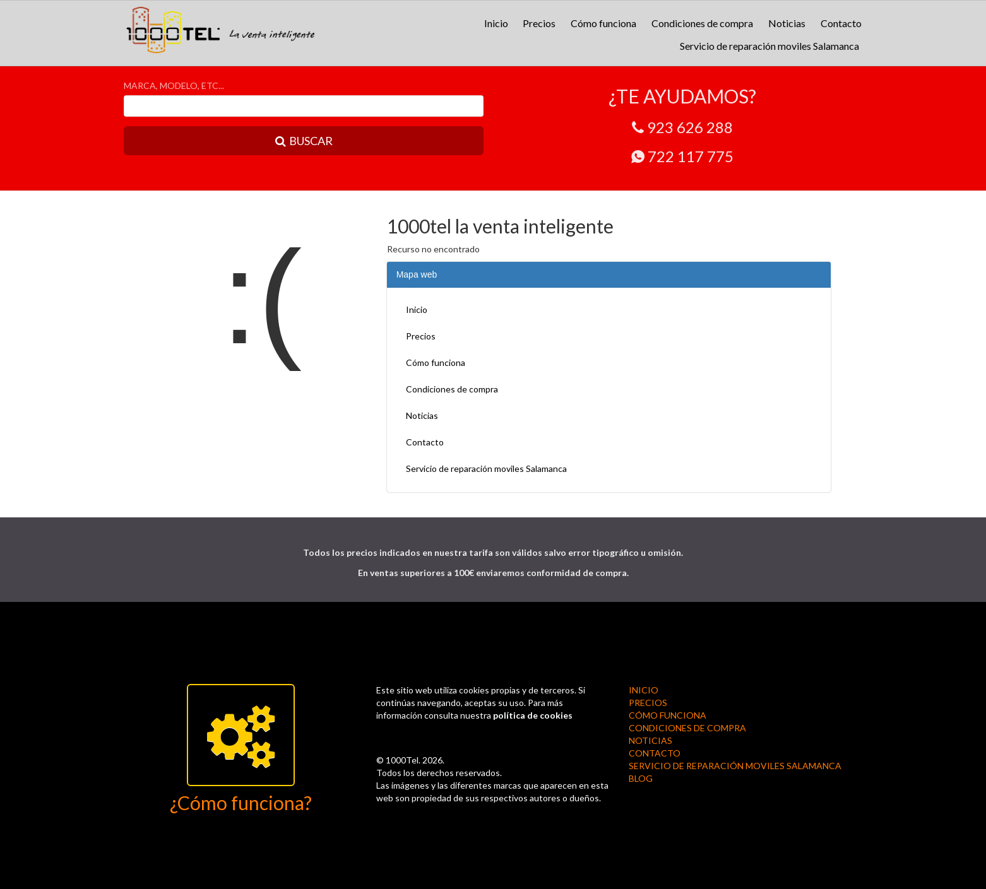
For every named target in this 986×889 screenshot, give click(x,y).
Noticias (786, 23)
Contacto (841, 23)
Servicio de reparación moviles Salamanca (769, 46)
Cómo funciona (603, 23)
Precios (539, 23)
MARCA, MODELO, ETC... (174, 85)
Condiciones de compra (702, 23)
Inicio (496, 23)
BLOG (641, 778)
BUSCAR (304, 141)
